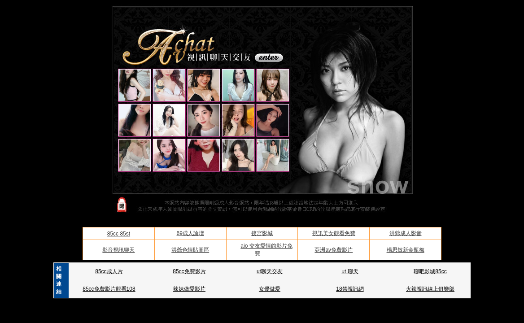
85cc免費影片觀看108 (109, 289)
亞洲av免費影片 (333, 250)
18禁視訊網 (349, 289)
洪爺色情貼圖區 (190, 250)
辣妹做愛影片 (189, 289)
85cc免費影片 (189, 271)
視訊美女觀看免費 (333, 233)
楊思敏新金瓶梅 (405, 250)
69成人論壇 (190, 233)
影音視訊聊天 (118, 250)
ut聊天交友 (270, 271)
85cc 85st (118, 234)
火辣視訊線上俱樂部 (430, 289)
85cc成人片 (108, 271)
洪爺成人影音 (405, 233)
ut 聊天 (349, 271)
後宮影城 (262, 233)
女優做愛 (269, 289)
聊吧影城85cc (430, 271)
